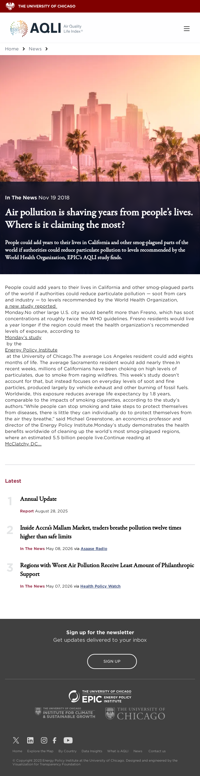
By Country (67, 751)
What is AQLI (117, 751)
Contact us (157, 751)
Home (12, 48)
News (35, 48)
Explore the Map (40, 751)
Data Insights (92, 751)
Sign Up (100, 661)
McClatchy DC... (23, 443)
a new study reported (31, 306)
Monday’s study (23, 337)
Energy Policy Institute (31, 349)
